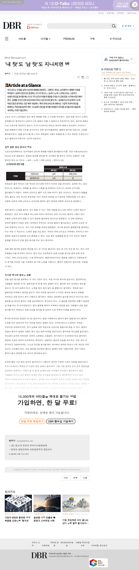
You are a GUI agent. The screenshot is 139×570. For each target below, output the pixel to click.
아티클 (22, 38)
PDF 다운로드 (83, 77)
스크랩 (87, 77)
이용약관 (45, 545)
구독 (92, 38)
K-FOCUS (115, 38)
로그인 (101, 13)
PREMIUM (69, 38)
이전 (66, 477)
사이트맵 (95, 545)
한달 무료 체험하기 (32, 421)
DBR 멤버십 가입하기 (60, 421)
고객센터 (120, 13)
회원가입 (110, 13)
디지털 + (45, 38)
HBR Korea (131, 13)
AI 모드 (128, 25)
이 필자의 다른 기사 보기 (19, 454)
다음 (85, 477)
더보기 (78, 77)
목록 (75, 477)
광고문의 (103, 545)
